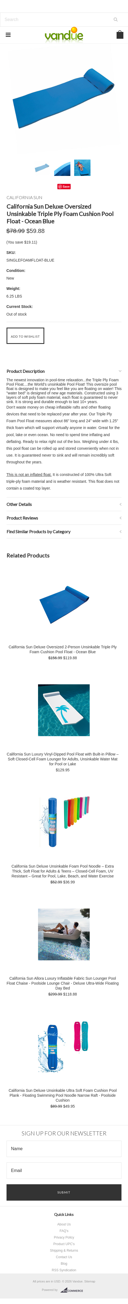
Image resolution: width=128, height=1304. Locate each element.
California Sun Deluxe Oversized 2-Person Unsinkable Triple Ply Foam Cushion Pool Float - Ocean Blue (63, 649)
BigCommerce (73, 1290)
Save (66, 186)
